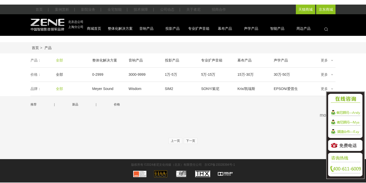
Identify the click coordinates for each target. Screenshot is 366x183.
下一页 (190, 141)
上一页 (175, 141)
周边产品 (303, 28)
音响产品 (146, 28)
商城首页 (94, 28)
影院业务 (88, 9)
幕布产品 (225, 28)
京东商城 (326, 9)
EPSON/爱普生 (286, 89)
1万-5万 (171, 74)
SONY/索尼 (210, 89)
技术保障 (141, 9)
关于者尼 (193, 9)
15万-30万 (245, 74)
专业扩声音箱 (198, 28)
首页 (39, 9)
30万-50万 (282, 74)
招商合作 (219, 9)
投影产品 (172, 28)
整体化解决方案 (120, 28)
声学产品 (251, 28)
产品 (48, 48)
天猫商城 (305, 9)
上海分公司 (75, 27)
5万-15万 (208, 74)
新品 (75, 104)
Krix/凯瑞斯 (246, 89)
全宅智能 (115, 9)
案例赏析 (62, 9)
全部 (59, 60)
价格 (117, 104)
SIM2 (169, 89)
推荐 (33, 104)
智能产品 (277, 28)
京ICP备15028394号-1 (219, 164)
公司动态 (167, 9)
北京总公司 (75, 22)
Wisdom (135, 89)
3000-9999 (137, 74)
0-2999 (97, 74)
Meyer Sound (102, 89)
